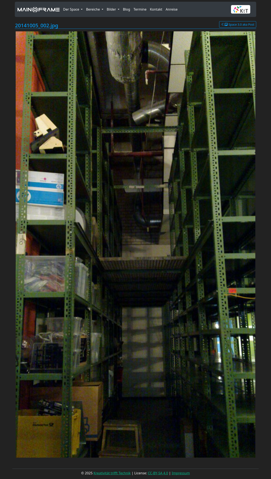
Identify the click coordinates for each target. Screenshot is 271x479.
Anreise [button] (171, 9)
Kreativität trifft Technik (112, 473)
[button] (242, 9)
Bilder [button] (112, 9)
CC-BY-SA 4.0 (158, 473)
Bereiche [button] (93, 9)
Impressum (181, 473)
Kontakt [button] (156, 9)
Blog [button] (126, 9)
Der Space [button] (71, 9)
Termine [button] (140, 9)
